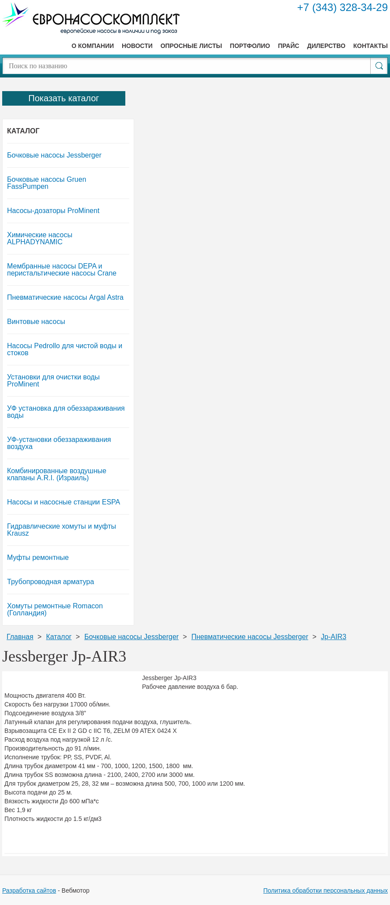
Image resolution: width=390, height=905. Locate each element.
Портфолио (250, 45)
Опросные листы (191, 45)
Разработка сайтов (29, 890)
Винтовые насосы (36, 321)
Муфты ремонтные (38, 557)
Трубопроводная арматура (50, 581)
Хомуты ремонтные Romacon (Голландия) (55, 609)
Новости (137, 45)
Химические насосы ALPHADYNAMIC (39, 238)
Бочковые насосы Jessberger (54, 155)
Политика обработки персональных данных (325, 890)
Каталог (23, 131)
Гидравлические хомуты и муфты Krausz (61, 529)
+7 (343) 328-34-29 (342, 7)
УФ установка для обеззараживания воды (66, 412)
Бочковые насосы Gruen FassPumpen (46, 183)
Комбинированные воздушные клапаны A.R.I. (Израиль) (56, 474)
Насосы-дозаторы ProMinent (53, 210)
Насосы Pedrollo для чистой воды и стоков (64, 349)
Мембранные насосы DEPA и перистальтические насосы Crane (62, 269)
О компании (93, 45)
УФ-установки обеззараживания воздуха (59, 443)
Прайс (288, 45)
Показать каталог (64, 98)
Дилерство (326, 45)
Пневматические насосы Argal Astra (65, 297)
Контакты (371, 45)
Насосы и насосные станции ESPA (63, 502)
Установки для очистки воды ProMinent (53, 380)
